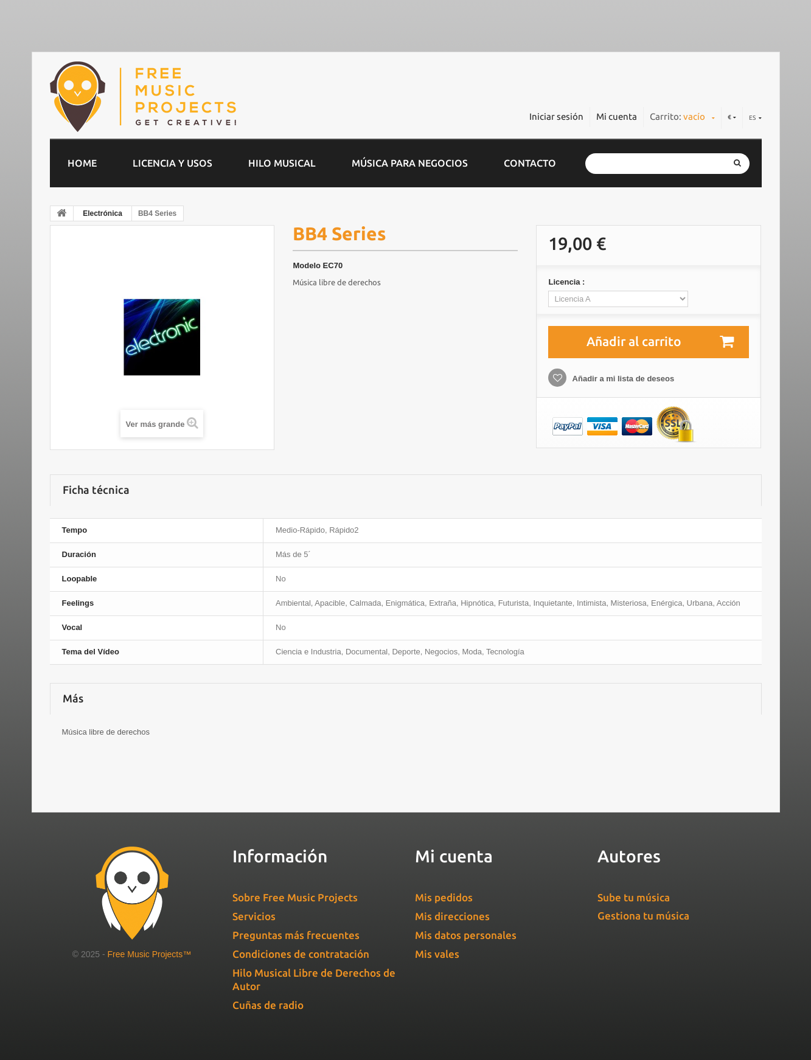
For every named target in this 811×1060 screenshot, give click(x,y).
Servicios (254, 916)
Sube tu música (633, 897)
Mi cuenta (616, 116)
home (82, 163)
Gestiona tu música (643, 915)
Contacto (530, 163)
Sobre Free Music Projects (295, 897)
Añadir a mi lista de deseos (622, 378)
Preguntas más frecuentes (296, 935)
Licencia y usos (172, 163)
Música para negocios (410, 163)
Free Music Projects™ (150, 954)
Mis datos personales (466, 935)
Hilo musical (282, 163)
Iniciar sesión (556, 116)
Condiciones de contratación (300, 954)
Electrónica (102, 213)
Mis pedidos (444, 897)
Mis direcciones (452, 916)
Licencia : (567, 281)
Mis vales (437, 954)
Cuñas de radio (268, 1005)
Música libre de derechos (337, 282)
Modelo (307, 265)
